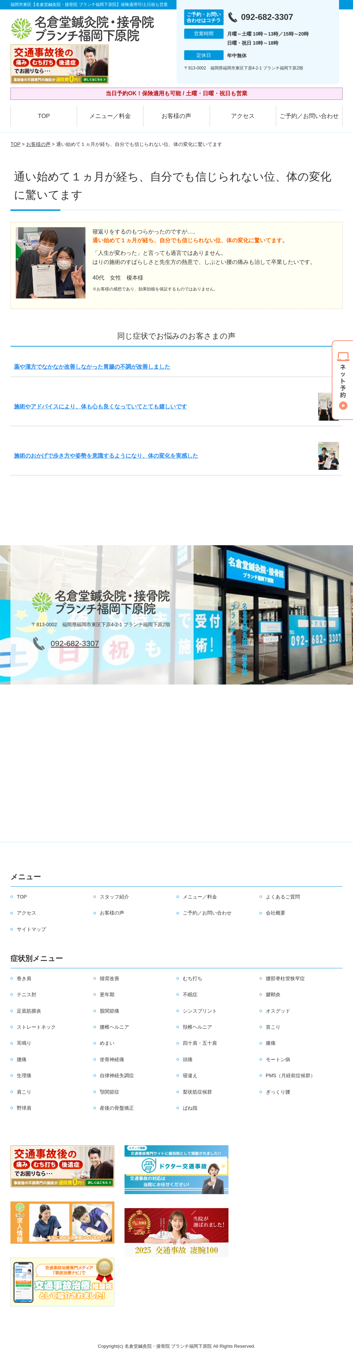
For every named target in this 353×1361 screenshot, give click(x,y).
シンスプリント (200, 1011)
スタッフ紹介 (114, 897)
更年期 (107, 994)
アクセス (243, 116)
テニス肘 (26, 994)
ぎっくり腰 (278, 1092)
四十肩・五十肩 (200, 1043)
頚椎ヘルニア (197, 1027)
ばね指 (190, 1108)
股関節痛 (109, 1011)
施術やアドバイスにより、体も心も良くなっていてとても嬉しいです (100, 406)
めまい (107, 1043)
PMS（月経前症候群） (290, 1075)
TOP (44, 116)
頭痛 (188, 1059)
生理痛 (24, 1075)
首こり (273, 1027)
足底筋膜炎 (29, 1011)
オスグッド (278, 1011)
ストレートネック (36, 1027)
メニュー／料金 (110, 116)
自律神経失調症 (117, 1075)
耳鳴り (24, 1043)
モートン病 (278, 1059)
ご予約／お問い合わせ (309, 116)
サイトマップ (31, 929)
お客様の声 (176, 116)
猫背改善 (109, 978)
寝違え (190, 1075)
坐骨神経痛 (112, 1059)
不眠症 (190, 994)
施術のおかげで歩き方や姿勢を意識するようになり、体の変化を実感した (106, 456)
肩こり (24, 1092)
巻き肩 (24, 978)
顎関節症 (109, 1092)
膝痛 (271, 1043)
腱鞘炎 (273, 994)
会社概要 (275, 913)
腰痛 (22, 1059)
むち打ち (192, 978)
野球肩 (24, 1108)
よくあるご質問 (283, 897)
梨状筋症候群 (197, 1092)
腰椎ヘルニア (114, 1027)
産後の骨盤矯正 (117, 1108)
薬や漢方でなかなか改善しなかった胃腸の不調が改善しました (92, 367)
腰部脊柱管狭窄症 (285, 978)
